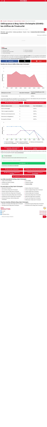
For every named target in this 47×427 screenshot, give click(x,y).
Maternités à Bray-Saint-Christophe (32, 196)
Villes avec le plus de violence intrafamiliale (36, 173)
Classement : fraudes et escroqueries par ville (35, 148)
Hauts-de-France (17, 21)
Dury (28, 31)
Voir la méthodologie (22, 100)
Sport (2, 212)
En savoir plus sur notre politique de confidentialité (10, 165)
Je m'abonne (22, 163)
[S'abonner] (23, 216)
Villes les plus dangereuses (12, 102)
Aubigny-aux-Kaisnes (17, 31)
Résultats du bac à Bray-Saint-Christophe (10, 205)
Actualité (5, 21)
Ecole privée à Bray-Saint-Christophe (33, 194)
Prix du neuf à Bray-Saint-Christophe (32, 198)
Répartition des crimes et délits (8, 51)
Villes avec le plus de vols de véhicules (36, 169)
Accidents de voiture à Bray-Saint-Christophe (11, 196)
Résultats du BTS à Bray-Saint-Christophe (34, 205)
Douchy (24, 31)
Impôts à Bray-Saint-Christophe (32, 191)
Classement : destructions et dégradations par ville (12, 148)
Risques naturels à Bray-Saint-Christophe (10, 191)
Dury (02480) (28, 180)
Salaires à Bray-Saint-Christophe (32, 188)
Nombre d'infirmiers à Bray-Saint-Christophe (11, 193)
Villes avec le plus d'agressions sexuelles (12, 173)
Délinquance (10, 21)
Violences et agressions (28, 50)
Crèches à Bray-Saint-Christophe (32, 193)
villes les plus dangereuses (16, 58)
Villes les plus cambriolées (12, 169)
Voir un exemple (43, 211)
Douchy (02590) (5, 184)
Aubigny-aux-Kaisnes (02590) (8, 182)
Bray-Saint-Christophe (6, 188)
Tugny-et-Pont (9, 31)
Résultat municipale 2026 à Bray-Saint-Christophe (12, 203)
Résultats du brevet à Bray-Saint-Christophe (34, 203)
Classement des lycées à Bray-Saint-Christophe (12, 194)
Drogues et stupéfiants (28, 51)
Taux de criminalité (6, 50)
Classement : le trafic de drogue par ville (24, 176)
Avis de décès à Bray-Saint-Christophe (10, 189)
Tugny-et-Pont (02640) (7, 180)
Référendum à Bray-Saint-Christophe (33, 199)
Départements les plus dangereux (36, 102)
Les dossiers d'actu (5, 214)
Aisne (23, 21)
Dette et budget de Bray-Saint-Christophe (34, 189)
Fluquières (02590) (29, 182)
